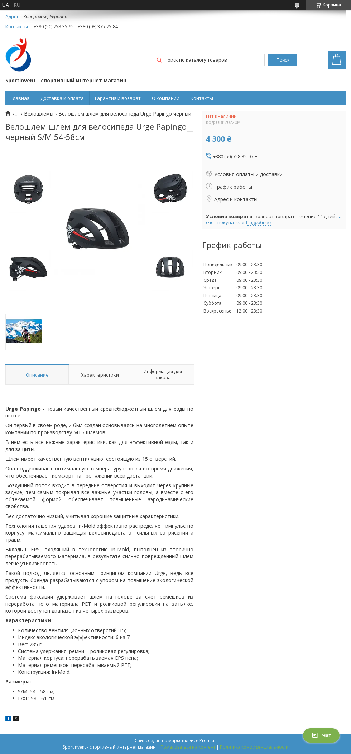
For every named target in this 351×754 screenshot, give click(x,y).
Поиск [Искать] (282, 60)
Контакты (202, 98)
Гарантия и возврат (118, 98)
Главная (20, 98)
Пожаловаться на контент (187, 747)
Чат (321, 735)
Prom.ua (208, 741)
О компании (165, 98)
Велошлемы (38, 114)
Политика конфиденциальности (254, 747)
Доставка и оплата (62, 98)
